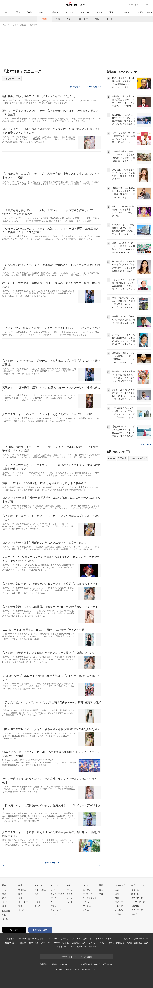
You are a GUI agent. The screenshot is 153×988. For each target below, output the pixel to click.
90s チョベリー (89, 906)
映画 (58, 19)
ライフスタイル (89, 898)
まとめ (109, 19)
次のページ (52, 862)
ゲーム (53, 898)
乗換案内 (120, 943)
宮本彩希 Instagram (12, 79)
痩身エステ (81, 947)
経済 (4, 894)
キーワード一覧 (137, 902)
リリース (135, 890)
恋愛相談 (76, 943)
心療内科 (99, 939)
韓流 (97, 19)
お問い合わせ (107, 964)
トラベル (87, 902)
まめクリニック (67, 939)
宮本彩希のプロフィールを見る (85, 86)
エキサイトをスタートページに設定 (76, 957)
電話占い (127, 939)
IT (51, 902)
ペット (70, 902)
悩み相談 (66, 943)
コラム (99, 12)
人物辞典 (135, 906)
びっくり (70, 890)
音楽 (69, 19)
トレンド (69, 12)
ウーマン (92, 943)
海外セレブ (83, 19)
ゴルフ (37, 902)
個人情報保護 (86, 964)
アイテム (109, 939)
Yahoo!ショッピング (138, 458)
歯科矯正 (138, 943)
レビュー (54, 890)
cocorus (57, 943)
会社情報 (43, 964)
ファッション (56, 910)
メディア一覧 (137, 898)
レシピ (101, 943)
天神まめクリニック (84, 939)
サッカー (38, 898)
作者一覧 (135, 894)
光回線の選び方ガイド (37, 939)
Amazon (111, 458)
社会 (4, 890)
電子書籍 (92, 947)
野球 (36, 894)
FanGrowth (54, 939)
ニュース (5, 12)
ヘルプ (134, 914)
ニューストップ (133, 5)
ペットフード (62, 947)
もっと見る (144, 444)
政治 (4, 898)
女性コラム (87, 894)
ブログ (118, 939)
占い (84, 943)
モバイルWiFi (45, 943)
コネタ (70, 894)
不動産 (129, 943)
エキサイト (147, 5)
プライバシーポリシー (68, 964)
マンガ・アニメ (57, 894)
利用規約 (53, 964)
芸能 (41, 12)
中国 (4, 915)
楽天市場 (122, 458)
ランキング (126, 12)
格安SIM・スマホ (141, 939)
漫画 (111, 12)
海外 (29, 12)
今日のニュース (145, 12)
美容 (146, 943)
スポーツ (54, 12)
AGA (72, 947)
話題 (101, 894)
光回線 (23, 943)
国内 (18, 12)
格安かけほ (33, 943)
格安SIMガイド (11, 943)
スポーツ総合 (40, 890)
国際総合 (6, 911)
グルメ (53, 906)
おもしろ (85, 12)
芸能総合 (44, 19)
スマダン (87, 890)
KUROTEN (21, 939)
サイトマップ (137, 910)
